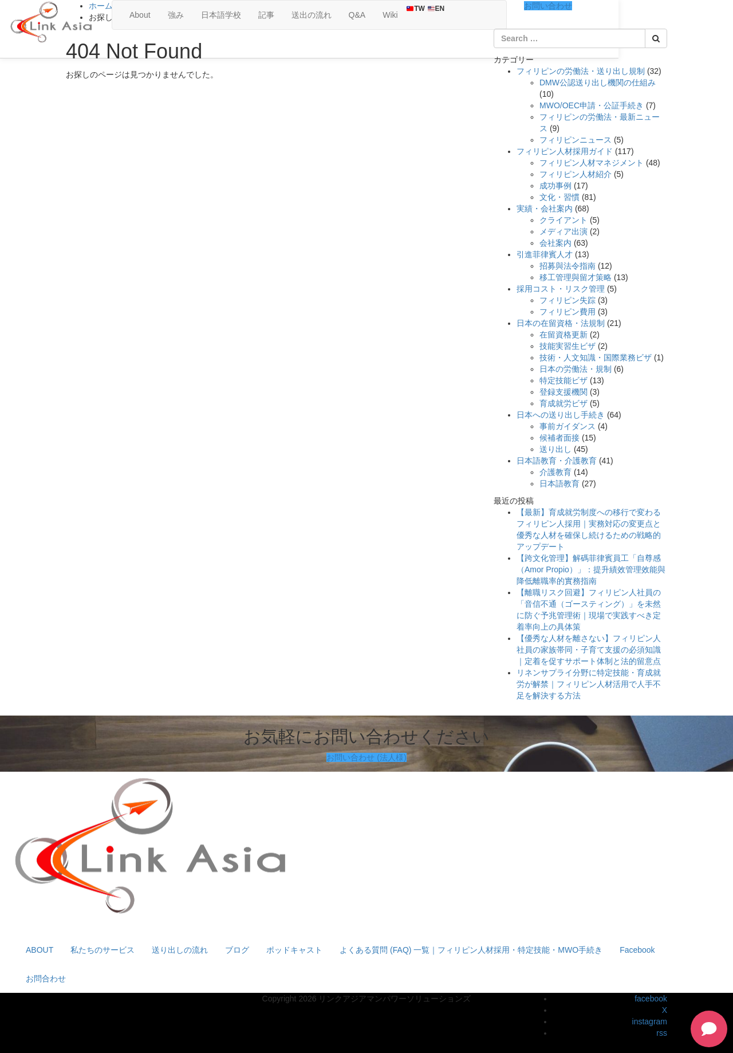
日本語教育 (559, 483)
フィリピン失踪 (567, 300)
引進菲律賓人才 (545, 254)
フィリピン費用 (567, 311)
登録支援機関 (563, 391)
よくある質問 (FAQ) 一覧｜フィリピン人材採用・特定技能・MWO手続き (471, 949)
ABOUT (39, 949)
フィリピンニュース (575, 139)
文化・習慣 (559, 197)
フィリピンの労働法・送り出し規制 (581, 71)
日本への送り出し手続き (561, 414)
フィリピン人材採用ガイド (565, 151)
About (140, 14)
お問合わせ (46, 978)
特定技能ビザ (563, 380)
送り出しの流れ (180, 949)
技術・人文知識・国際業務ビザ (595, 357)
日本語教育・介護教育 (557, 460)
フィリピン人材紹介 (575, 174)
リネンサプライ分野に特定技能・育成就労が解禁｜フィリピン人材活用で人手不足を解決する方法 (589, 684)
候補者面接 (559, 437)
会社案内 (555, 242)
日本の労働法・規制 (575, 369)
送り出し (555, 449)
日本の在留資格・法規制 (561, 323)
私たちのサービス (102, 949)
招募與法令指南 (567, 265)
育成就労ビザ (563, 403)
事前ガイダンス (567, 426)
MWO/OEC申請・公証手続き (591, 105)
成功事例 (555, 185)
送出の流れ (311, 14)
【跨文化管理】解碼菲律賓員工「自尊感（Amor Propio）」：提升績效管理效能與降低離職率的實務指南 (591, 569)
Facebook (637, 949)
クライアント (563, 220)
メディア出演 (563, 231)
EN (436, 9)
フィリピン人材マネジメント (591, 162)
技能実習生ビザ (567, 346)
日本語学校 (221, 14)
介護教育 (555, 472)
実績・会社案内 (545, 208)
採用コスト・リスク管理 (561, 288)
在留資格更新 (563, 334)
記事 (266, 14)
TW (415, 9)
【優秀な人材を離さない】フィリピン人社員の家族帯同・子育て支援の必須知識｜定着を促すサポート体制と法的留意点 (589, 650)
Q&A (357, 14)
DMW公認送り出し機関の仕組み (597, 82)
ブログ (237, 949)
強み (176, 14)
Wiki (390, 14)
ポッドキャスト (294, 949)
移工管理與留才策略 (575, 277)
